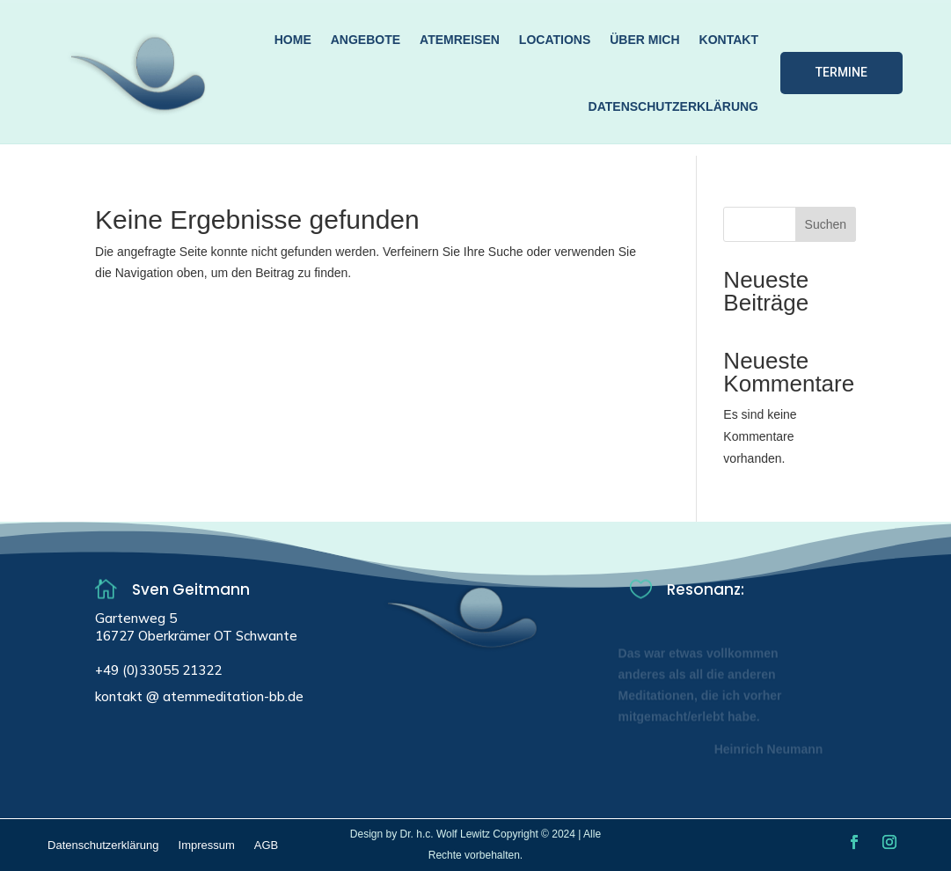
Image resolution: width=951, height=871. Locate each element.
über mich (644, 40)
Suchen (825, 224)
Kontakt (728, 40)
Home (292, 40)
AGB (266, 845)
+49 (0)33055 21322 (158, 670)
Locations (554, 40)
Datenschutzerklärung (673, 106)
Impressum (207, 845)
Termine (841, 72)
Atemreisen (460, 40)
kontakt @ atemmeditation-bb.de (199, 696)
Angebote (365, 40)
